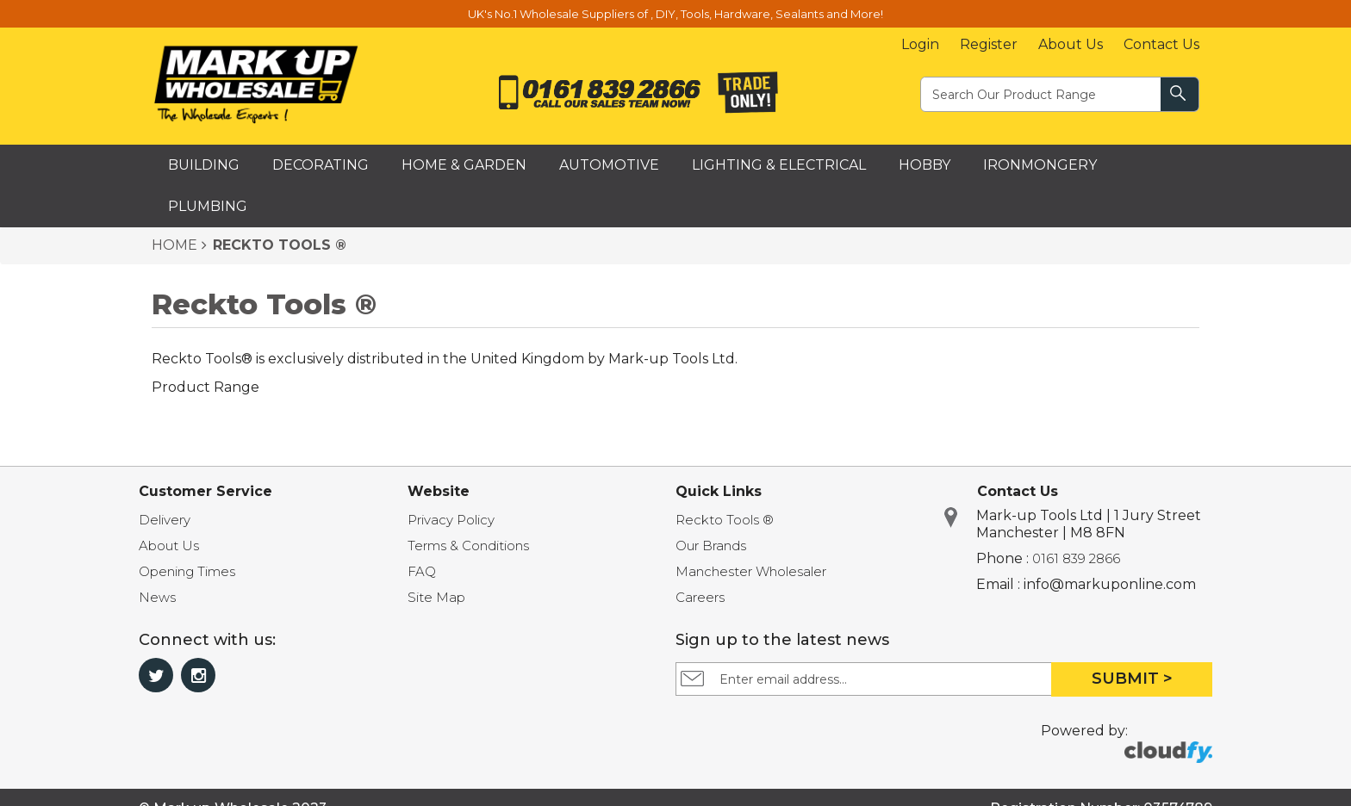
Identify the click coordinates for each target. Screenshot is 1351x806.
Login (920, 44)
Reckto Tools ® (725, 520)
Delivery (164, 520)
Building (204, 165)
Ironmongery (1040, 165)
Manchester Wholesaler (751, 571)
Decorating (320, 165)
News (157, 597)
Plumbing (207, 206)
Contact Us (1161, 44)
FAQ (422, 571)
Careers (700, 597)
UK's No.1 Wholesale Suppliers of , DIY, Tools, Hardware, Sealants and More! (675, 14)
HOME (174, 245)
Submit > (1132, 678)
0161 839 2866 (1076, 558)
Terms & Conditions (468, 545)
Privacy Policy (451, 520)
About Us (1070, 44)
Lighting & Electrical (779, 165)
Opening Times (187, 571)
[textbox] (1042, 93)
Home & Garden (464, 165)
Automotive (609, 165)
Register (989, 44)
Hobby (924, 165)
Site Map (436, 597)
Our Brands (711, 545)
